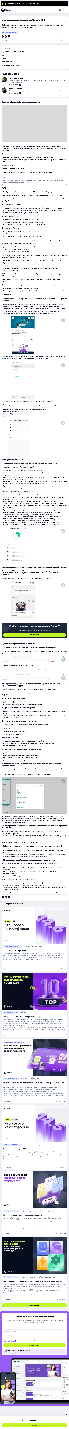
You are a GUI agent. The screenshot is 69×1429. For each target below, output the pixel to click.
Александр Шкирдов (17, 78)
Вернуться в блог (34, 1305)
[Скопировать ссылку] (3, 36)
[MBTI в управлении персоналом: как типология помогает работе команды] (34, 1269)
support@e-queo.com (20, 1352)
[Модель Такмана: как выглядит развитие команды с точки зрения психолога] (34, 1071)
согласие (33, 1420)
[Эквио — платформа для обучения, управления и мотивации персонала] (6, 10)
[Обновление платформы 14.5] (34, 1137)
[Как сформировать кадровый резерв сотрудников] (34, 1203)
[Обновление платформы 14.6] (34, 939)
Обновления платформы (9, 14)
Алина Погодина (15, 89)
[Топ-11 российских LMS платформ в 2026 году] (34, 1005)
